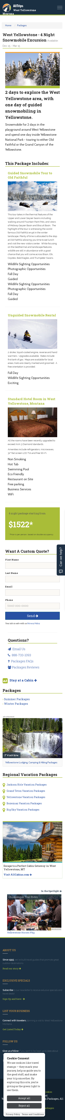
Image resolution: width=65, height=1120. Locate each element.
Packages (22, 25)
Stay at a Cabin (23, 680)
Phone (9, 600)
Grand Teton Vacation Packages (26, 790)
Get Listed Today (13, 1029)
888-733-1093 (19, 655)
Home (8, 25)
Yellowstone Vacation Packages (26, 797)
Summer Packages (17, 699)
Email (8, 586)
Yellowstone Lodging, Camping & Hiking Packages (31, 762)
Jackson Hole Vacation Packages (27, 784)
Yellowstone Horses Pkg (20, 932)
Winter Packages (16, 703)
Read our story (12, 968)
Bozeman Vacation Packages (24, 803)
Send (32, 616)
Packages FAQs (20, 661)
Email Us (16, 649)
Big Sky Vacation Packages (23, 809)
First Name (12, 559)
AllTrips (18, 6)
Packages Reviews (23, 667)
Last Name (11, 573)
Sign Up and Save (14, 998)
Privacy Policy (33, 623)
